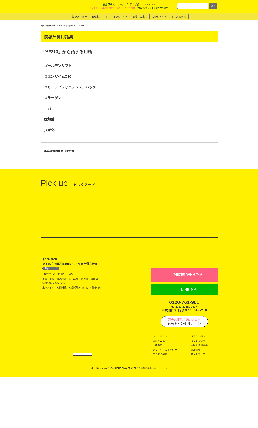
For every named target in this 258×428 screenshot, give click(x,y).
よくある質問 (198, 391)
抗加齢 (49, 119)
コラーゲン (52, 98)
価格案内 (157, 395)
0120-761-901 (184, 353)
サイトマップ (198, 404)
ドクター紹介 (198, 387)
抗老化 (49, 130)
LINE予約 (189, 340)
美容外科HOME (48, 25)
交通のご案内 (160, 404)
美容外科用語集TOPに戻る (60, 151)
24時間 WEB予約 (188, 325)
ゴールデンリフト (58, 66)
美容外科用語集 (199, 395)
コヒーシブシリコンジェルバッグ (70, 87)
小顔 (47, 108)
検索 (213, 6)
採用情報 (195, 400)
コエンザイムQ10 (57, 76)
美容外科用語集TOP (68, 25)
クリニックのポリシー (165, 400)
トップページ (160, 387)
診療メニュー (160, 391)
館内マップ (51, 311)
